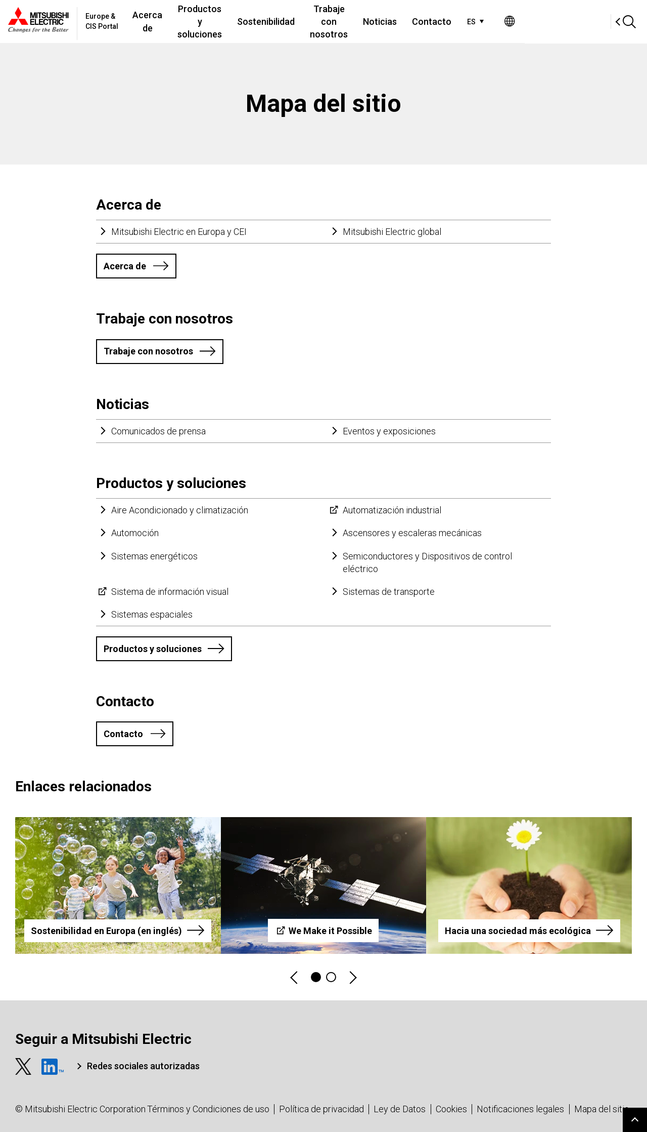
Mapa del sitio (601, 1109)
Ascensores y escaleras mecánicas (412, 533)
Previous (295, 977)
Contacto (511, 21)
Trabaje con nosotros (394, 21)
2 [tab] (331, 977)
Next (352, 977)
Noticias (460, 21)
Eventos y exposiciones (389, 431)
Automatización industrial (392, 510)
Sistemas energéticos (154, 556)
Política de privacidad (321, 1109)
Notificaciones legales (520, 1109)
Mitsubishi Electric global (392, 231)
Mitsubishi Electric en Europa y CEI (179, 231)
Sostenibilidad (316, 21)
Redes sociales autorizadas (143, 1066)
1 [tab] (316, 977)
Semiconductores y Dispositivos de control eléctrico (427, 562)
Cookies (451, 1109)
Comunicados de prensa (158, 431)
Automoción (135, 533)
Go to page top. (635, 1120)
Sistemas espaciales (152, 614)
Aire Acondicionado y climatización (179, 510)
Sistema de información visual (169, 591)
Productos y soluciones (236, 21)
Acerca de (169, 21)
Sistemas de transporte (389, 591)
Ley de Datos (400, 1109)
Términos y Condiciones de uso (208, 1109)
